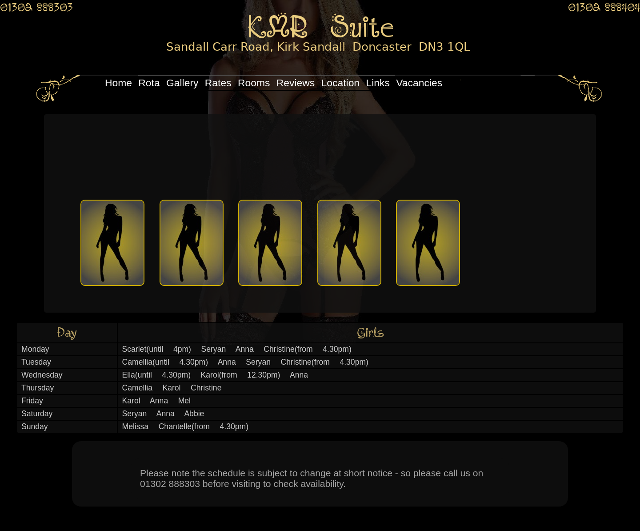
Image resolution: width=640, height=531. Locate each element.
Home (118, 82)
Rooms (254, 82)
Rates (218, 82)
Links (377, 82)
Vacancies (419, 82)
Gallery (182, 82)
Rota (149, 82)
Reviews (295, 82)
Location (340, 82)
